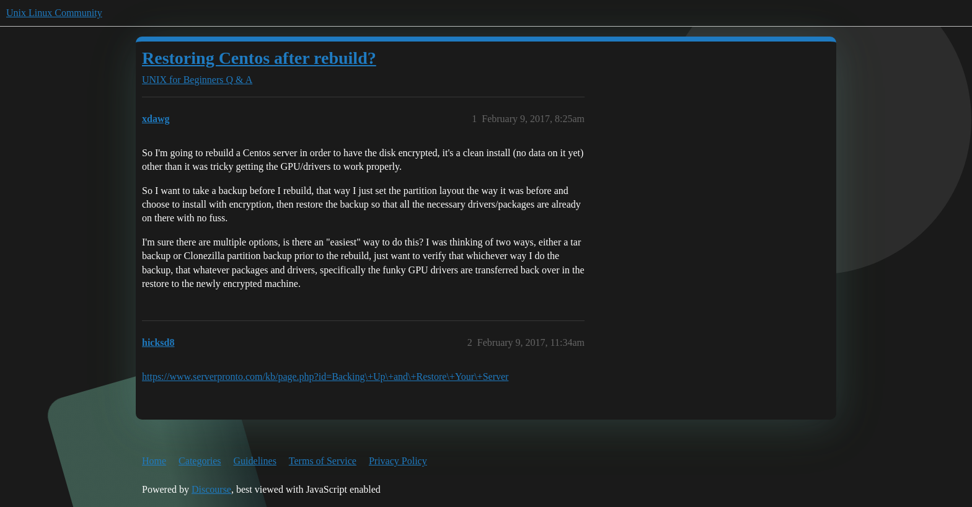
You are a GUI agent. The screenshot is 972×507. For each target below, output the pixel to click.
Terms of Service (322, 461)
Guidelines (255, 461)
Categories (200, 461)
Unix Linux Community (54, 12)
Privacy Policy (398, 461)
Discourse (211, 489)
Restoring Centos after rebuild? (259, 58)
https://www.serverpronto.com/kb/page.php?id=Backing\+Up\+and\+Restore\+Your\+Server (325, 376)
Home (154, 461)
